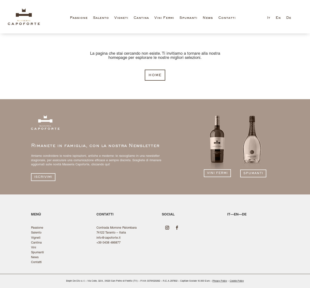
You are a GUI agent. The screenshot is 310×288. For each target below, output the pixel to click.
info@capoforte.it (108, 238)
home (155, 75)
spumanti (253, 173)
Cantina (141, 18)
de (244, 214)
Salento (101, 18)
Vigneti (121, 18)
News (208, 18)
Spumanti (188, 18)
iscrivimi (43, 177)
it (228, 214)
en (236, 214)
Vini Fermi (164, 18)
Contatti (227, 18)
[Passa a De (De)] (288, 19)
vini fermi (217, 173)
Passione (79, 18)
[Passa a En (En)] (278, 19)
